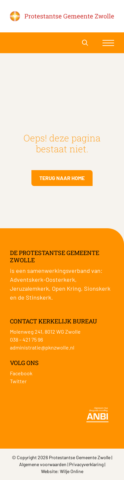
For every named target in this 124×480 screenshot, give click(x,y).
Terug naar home (62, 178)
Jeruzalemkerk (29, 288)
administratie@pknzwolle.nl (42, 347)
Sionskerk (97, 288)
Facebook (21, 373)
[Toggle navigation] (108, 42)
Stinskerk (38, 297)
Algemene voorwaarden (42, 464)
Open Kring (66, 288)
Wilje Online (71, 471)
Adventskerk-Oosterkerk (42, 279)
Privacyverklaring (86, 464)
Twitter (18, 381)
